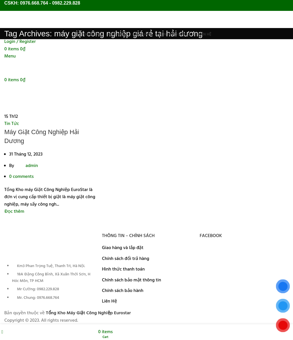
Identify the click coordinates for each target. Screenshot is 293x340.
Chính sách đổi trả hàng (125, 259)
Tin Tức (11, 124)
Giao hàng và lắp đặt (122, 248)
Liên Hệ (109, 301)
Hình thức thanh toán (123, 269)
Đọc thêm (14, 211)
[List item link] (48, 285)
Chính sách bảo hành (122, 291)
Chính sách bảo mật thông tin (131, 280)
